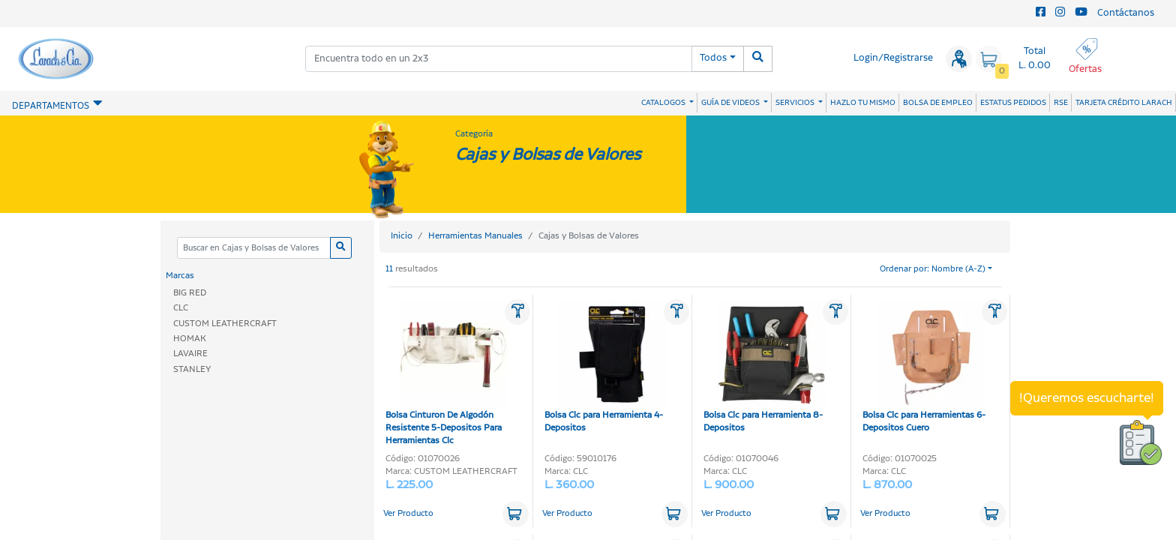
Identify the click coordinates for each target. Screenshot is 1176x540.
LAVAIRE (190, 353)
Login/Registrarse (893, 58)
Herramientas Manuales (475, 236)
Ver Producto (408, 514)
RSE (1061, 103)
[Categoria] (253, 248)
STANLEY (192, 369)
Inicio (401, 236)
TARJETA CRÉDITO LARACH (1124, 103)
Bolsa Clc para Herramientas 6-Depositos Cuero (924, 368)
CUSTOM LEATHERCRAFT (225, 323)
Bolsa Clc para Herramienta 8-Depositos (765, 368)
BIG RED (189, 292)
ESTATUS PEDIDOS (1013, 103)
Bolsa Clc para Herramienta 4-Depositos (605, 368)
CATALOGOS (664, 103)
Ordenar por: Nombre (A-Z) (933, 269)
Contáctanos (1125, 13)
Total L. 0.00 (1034, 58)
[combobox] (498, 59)
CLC (180, 308)
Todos (713, 58)
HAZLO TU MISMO (863, 103)
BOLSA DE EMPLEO (938, 103)
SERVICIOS (796, 103)
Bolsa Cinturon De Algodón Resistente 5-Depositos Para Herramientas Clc (447, 374)
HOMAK (189, 338)
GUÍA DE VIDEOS (731, 103)
